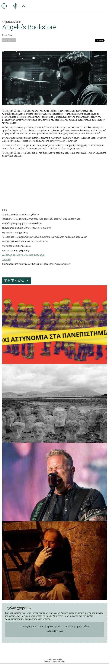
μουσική (6, 40)
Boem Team (7, 35)
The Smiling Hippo (58, 661)
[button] (10, 78)
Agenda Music (11, 21)
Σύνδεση (50, 630)
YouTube (6, 259)
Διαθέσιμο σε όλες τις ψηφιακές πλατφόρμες (23, 254)
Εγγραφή (59, 630)
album (13, 40)
